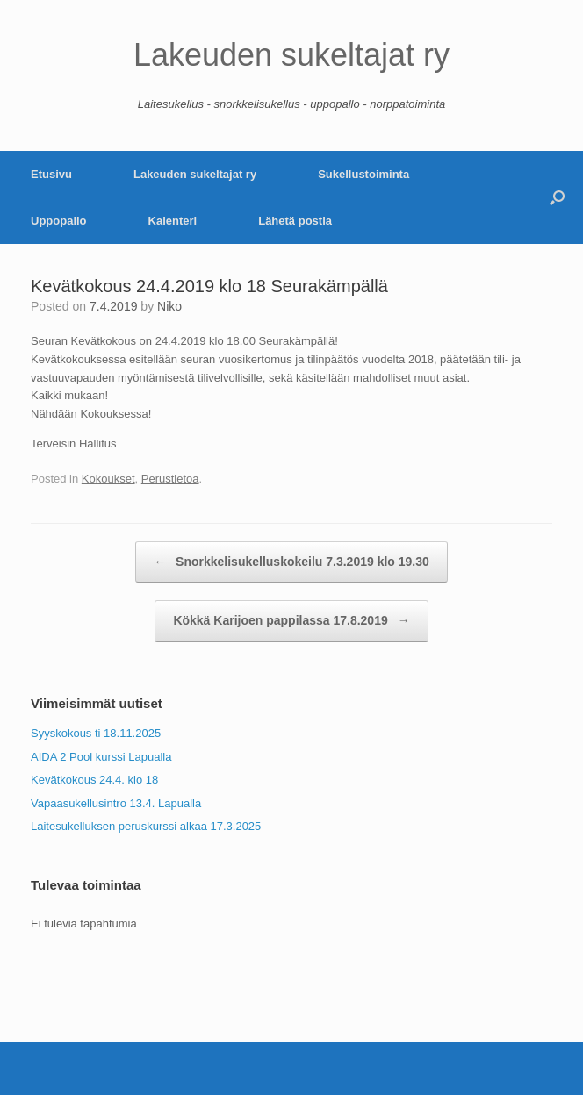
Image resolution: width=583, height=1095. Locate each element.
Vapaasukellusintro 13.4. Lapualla (116, 803)
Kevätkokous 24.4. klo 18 (94, 779)
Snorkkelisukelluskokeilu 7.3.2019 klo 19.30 (291, 562)
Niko (169, 306)
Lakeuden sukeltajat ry (194, 174)
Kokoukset (108, 478)
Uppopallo (59, 220)
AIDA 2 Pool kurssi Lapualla (101, 756)
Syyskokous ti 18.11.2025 (96, 733)
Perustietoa (170, 478)
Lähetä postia (295, 220)
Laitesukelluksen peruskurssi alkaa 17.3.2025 (146, 826)
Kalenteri (173, 220)
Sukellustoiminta (363, 174)
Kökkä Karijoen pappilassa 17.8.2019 (291, 621)
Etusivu (51, 174)
